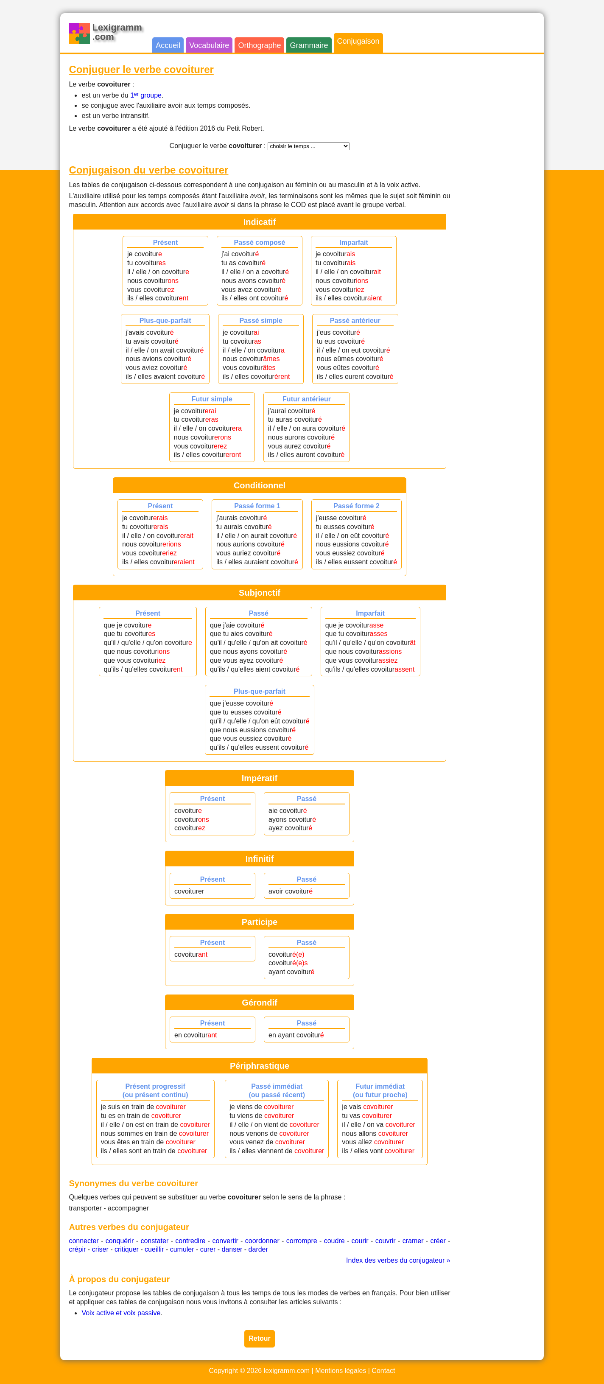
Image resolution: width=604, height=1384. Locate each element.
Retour (260, 1338)
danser (231, 1249)
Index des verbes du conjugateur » (398, 1260)
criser (100, 1249)
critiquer (127, 1249)
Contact (383, 1370)
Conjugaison (358, 41)
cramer (413, 1240)
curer (207, 1249)
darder (258, 1249)
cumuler (182, 1249)
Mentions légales (340, 1370)
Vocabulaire (209, 45)
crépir (77, 1249)
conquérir (120, 1240)
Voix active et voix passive (120, 1313)
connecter (83, 1240)
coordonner (262, 1240)
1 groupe (146, 95)
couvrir (385, 1240)
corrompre (301, 1240)
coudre (334, 1240)
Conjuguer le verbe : (218, 145)
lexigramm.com (287, 1370)
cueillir (154, 1249)
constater (154, 1240)
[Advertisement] (501, 190)
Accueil (168, 45)
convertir (225, 1240)
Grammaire (309, 45)
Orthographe (259, 45)
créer (437, 1240)
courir (360, 1240)
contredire (190, 1240)
